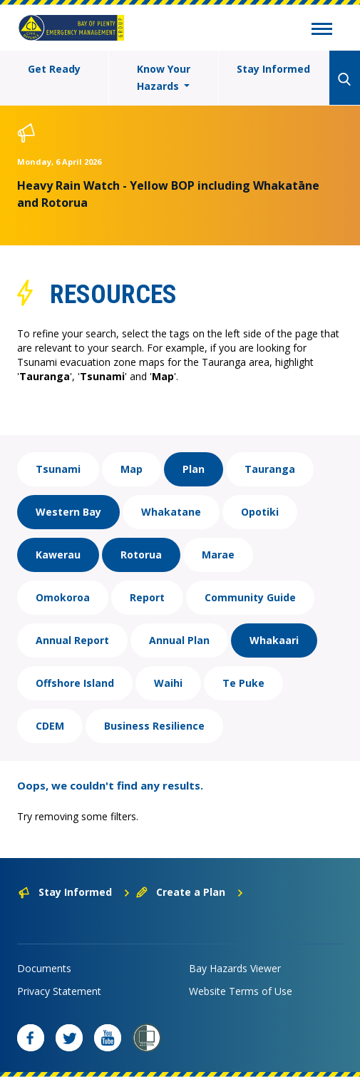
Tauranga (270, 469)
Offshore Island (75, 683)
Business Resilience (154, 726)
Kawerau (58, 554)
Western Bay (68, 512)
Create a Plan (190, 892)
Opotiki (260, 512)
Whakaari (274, 640)
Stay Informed (273, 69)
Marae (218, 554)
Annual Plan (179, 640)
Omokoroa (63, 597)
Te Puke (243, 683)
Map (131, 469)
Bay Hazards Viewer (235, 968)
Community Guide (250, 597)
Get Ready (54, 69)
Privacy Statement (59, 991)
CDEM (50, 726)
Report (147, 597)
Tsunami (58, 469)
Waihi (168, 683)
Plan (193, 469)
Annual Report (72, 640)
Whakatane (171, 512)
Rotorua (141, 554)
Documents (44, 968)
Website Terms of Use (240, 991)
